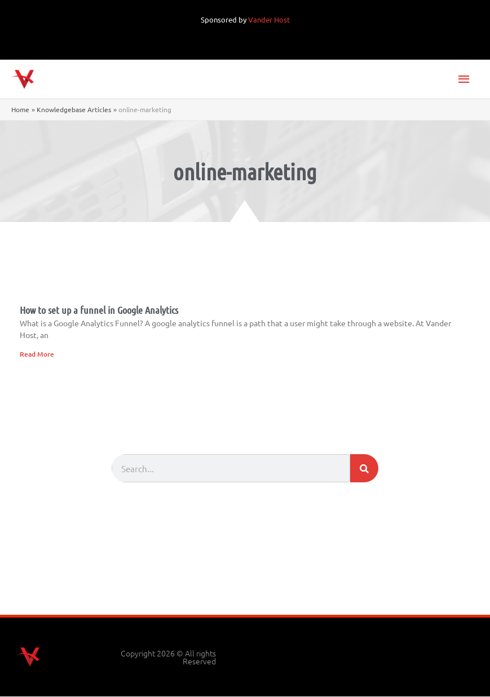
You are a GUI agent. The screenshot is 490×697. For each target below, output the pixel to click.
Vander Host (269, 19)
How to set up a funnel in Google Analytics (99, 310)
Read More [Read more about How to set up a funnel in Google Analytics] (37, 354)
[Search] (364, 469)
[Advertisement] (245, 584)
